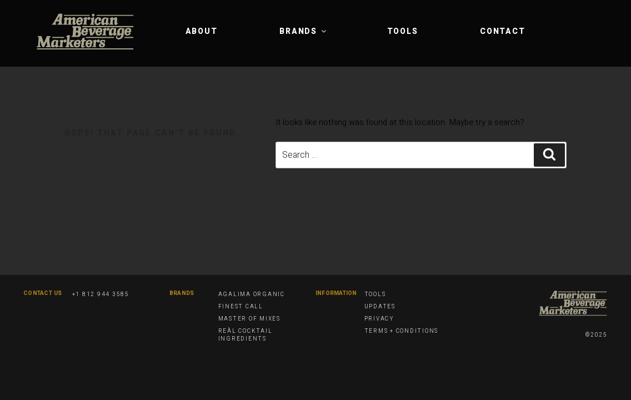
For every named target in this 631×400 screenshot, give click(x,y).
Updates (379, 307)
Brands (303, 31)
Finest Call (240, 307)
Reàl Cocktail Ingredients (245, 335)
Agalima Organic (251, 294)
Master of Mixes (249, 319)
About (202, 31)
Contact (502, 31)
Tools (402, 31)
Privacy (379, 319)
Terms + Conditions (401, 331)
